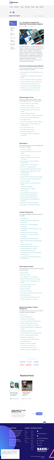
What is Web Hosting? (25, 274)
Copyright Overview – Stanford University (29, 164)
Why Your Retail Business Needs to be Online (30, 83)
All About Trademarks (25, 288)
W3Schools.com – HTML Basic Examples (29, 224)
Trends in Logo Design (25, 180)
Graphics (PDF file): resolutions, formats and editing (31, 176)
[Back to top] (44, 422)
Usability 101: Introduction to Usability (28, 343)
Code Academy (24, 226)
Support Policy (32, 435)
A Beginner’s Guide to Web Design (28, 250)
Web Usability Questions (26, 341)
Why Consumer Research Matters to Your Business (31, 79)
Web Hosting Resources (26, 295)
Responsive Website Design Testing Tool (29, 323)
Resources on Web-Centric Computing (29, 232)
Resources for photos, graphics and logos (29, 202)
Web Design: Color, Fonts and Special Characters (31, 252)
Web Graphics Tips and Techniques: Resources (30, 204)
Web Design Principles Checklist (27, 129)
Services (17, 7)
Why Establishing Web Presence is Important (30, 90)
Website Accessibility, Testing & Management (12, 49)
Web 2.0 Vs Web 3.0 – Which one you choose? (14, 394)
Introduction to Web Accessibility (28, 319)
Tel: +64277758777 (13, 445)
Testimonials (27, 438)
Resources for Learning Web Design (28, 166)
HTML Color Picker (25, 190)
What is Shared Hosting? (26, 286)
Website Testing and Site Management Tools (30, 349)
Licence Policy (32, 431)
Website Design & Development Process (27, 394)
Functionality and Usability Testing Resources (30, 339)
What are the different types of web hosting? (30, 278)
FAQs (32, 449)
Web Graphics (12, 37)
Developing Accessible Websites (27, 337)
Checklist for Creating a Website (27, 105)
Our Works (27, 7)
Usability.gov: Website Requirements (28, 331)
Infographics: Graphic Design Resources (29, 194)
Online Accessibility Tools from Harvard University (31, 333)
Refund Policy (32, 439)
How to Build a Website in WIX (27, 127)
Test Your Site (24, 314)
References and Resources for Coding (28, 248)
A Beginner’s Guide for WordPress (28, 113)
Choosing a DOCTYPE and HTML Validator (29, 238)
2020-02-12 (29, 26)
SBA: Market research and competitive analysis (30, 87)
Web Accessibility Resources (27, 316)
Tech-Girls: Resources (25, 254)
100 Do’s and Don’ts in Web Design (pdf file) (30, 117)
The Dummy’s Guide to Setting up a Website (30, 107)
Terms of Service (32, 446)
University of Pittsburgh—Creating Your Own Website (32, 115)
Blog (37, 7)
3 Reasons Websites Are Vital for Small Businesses (31, 81)
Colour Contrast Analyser (26, 149)
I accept (4, 456)
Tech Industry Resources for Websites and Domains (31, 293)
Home (11, 7)
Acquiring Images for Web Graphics (28, 188)
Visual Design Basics (25, 174)
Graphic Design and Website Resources (29, 197)
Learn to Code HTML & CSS (26, 244)
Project (26, 436)
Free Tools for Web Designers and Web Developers (31, 121)
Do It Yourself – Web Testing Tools (28, 345)
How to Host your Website (26, 290)
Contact (41, 7)
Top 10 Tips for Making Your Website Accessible (31, 321)
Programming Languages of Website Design (30, 220)
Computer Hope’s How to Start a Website (29, 103)
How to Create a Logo (25, 155)
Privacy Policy (32, 443)
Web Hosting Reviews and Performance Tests (30, 297)
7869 (34, 26)
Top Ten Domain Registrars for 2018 (28, 284)
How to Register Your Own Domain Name (29, 276)
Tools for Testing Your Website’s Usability (29, 335)
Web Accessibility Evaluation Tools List (29, 347)
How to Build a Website (25, 119)
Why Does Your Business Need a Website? (12, 29)
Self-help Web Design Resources (27, 131)
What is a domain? (24, 272)
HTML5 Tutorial (24, 222)
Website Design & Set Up (12, 34)
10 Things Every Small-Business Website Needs (30, 85)
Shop (22, 7)
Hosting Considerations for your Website (29, 299)
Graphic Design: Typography (27, 186)
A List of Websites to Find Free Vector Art (29, 192)
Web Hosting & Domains (12, 44)
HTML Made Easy (24, 218)
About (32, 7)
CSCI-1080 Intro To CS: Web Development (30, 234)
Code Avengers (24, 236)
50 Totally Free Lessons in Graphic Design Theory (31, 178)
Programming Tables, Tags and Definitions (29, 246)
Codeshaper (23, 26)
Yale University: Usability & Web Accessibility (30, 325)
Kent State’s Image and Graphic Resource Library (31, 169)
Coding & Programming (12, 41)
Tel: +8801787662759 (13, 436)
